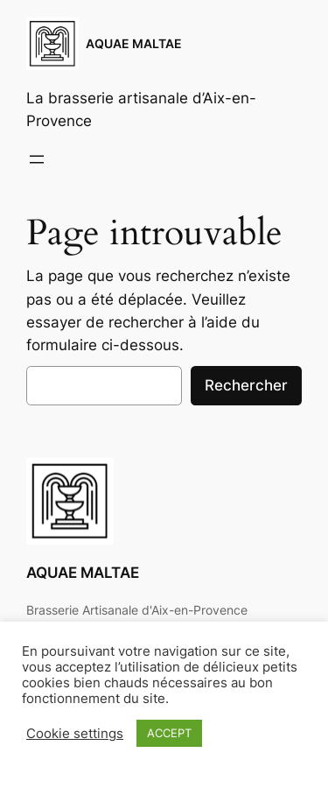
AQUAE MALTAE (134, 43)
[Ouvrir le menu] (36, 159)
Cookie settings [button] (74, 734)
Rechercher (246, 385)
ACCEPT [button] (169, 733)
